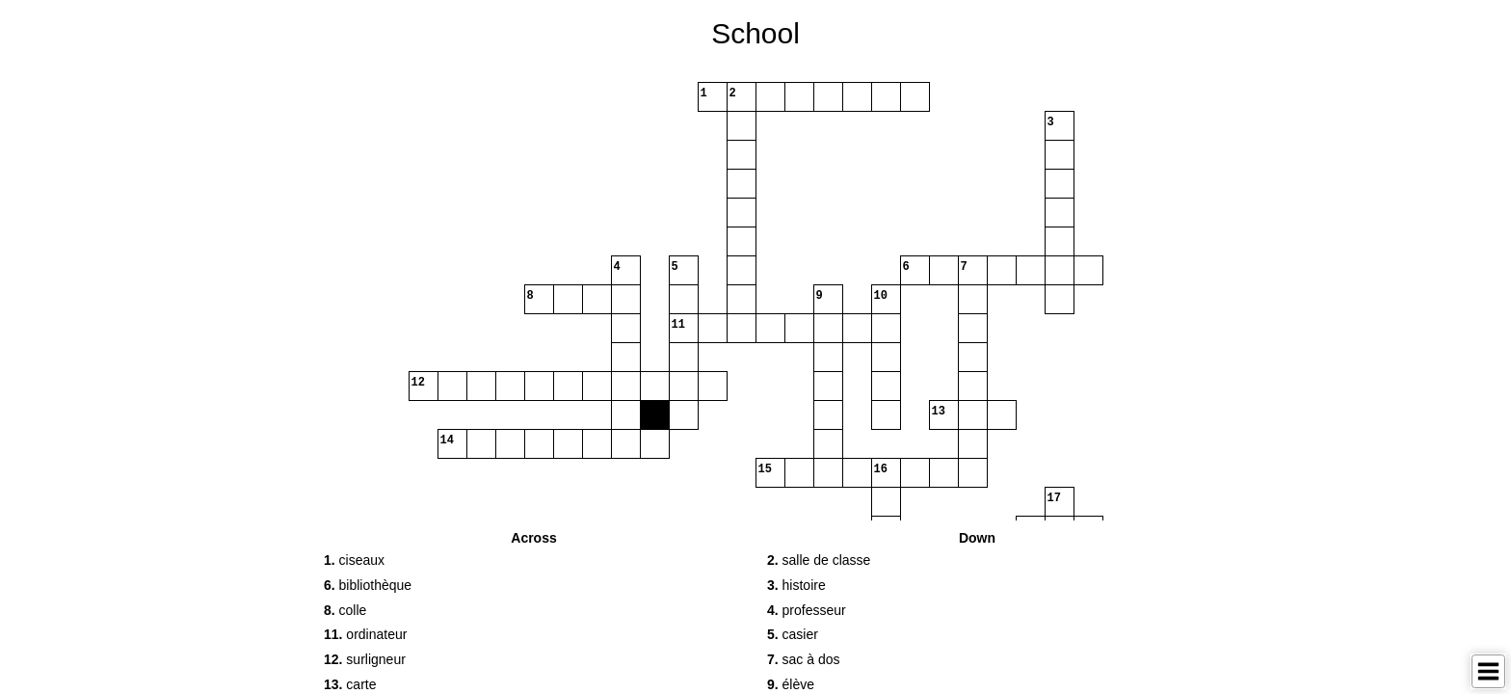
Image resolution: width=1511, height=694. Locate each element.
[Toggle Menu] (1488, 671)
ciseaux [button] (354, 560)
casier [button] (792, 634)
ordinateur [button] (365, 634)
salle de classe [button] (818, 560)
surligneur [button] (365, 659)
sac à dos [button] (803, 659)
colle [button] (345, 610)
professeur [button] (806, 610)
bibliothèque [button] (367, 585)
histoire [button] (796, 585)
